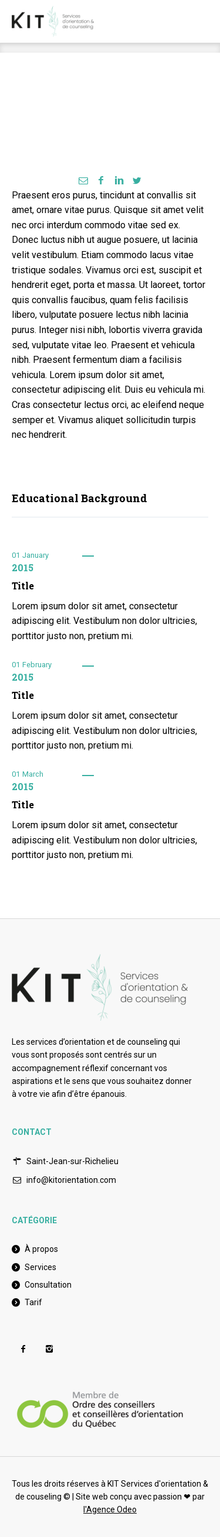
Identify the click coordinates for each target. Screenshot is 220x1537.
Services (40, 1267)
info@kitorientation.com (71, 1180)
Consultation (48, 1284)
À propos (41, 1249)
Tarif (33, 1302)
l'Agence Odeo (110, 1509)
